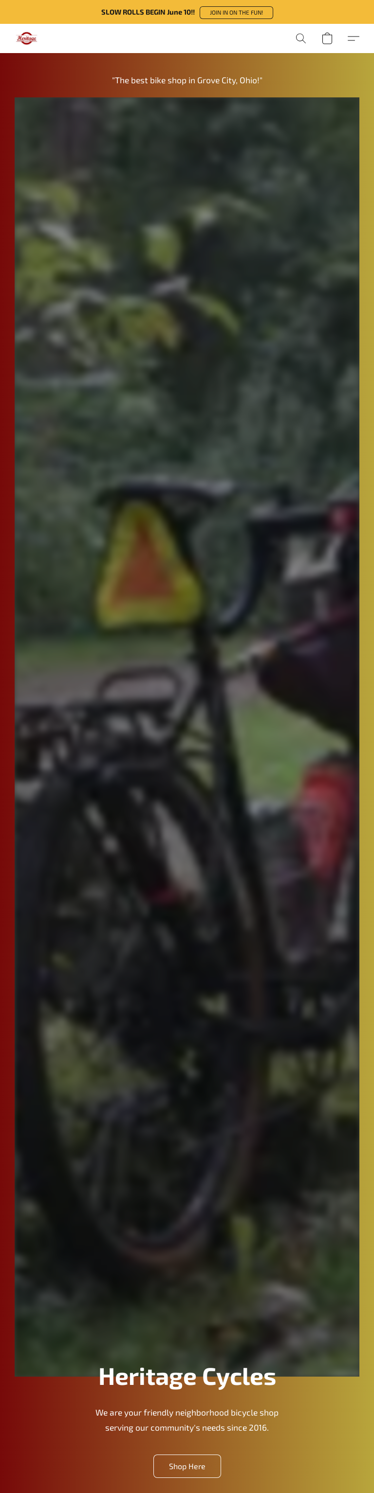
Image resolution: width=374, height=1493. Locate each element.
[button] (236, 12)
